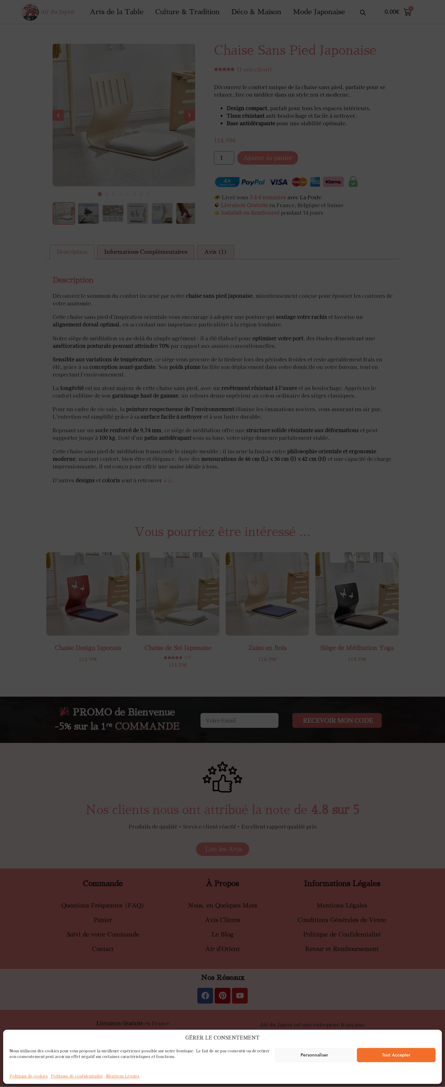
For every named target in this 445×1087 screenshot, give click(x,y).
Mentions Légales (122, 1076)
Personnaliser (314, 1054)
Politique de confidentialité (77, 1076)
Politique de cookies (28, 1076)
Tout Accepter (396, 1054)
